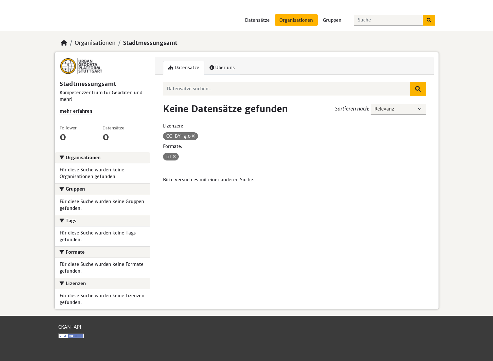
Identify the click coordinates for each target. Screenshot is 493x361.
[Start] (64, 42)
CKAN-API (69, 327)
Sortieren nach (351, 108)
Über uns (222, 67)
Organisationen (296, 20)
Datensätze (257, 20)
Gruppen (332, 20)
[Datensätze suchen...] (388, 20)
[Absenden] (429, 20)
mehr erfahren (76, 111)
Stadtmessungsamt (150, 42)
